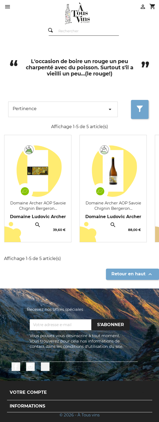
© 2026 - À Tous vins (79, 414)
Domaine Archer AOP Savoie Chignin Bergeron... (38, 206)
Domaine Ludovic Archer (38, 216)
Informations (27, 406)
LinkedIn (45, 366)
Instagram (30, 366)
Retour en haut (132, 274)
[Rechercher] (84, 31)
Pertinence (63, 109)
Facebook (16, 366)
